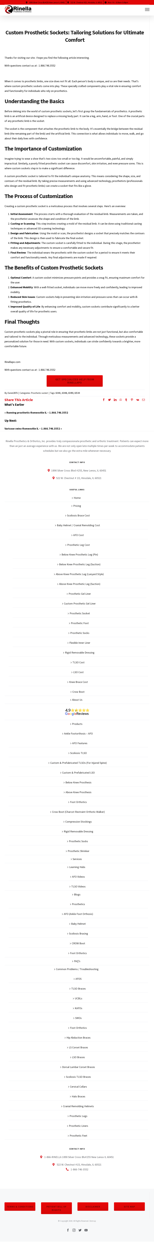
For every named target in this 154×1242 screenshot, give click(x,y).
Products (77, 724)
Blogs (77, 894)
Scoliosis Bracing (78, 933)
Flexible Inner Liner (79, 642)
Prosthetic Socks (79, 633)
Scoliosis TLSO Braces (78, 1077)
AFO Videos (78, 876)
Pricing (77, 506)
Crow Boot (78, 691)
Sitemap (92, 1221)
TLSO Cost (78, 662)
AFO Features (79, 743)
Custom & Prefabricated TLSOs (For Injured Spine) (78, 763)
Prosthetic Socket (80, 613)
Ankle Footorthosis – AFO (78, 733)
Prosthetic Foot (80, 623)
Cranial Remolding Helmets (78, 1106)
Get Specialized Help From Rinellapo (74, 381)
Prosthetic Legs (78, 1116)
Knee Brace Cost (78, 682)
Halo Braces (78, 1096)
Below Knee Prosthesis (78, 782)
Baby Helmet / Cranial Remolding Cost (78, 525)
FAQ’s (77, 961)
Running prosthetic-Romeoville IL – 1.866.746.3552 (37, 412)
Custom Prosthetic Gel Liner (80, 603)
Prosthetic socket (39, 393)
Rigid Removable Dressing (79, 652)
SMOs (78, 1018)
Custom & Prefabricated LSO (78, 772)
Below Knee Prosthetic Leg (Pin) (80, 554)
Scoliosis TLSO (78, 753)
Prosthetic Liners (78, 1126)
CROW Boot (78, 943)
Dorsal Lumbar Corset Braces (78, 1067)
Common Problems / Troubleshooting (77, 969)
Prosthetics (78, 904)
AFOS (78, 978)
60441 (58, 393)
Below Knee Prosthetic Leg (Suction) (79, 564)
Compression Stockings (78, 821)
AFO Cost (78, 535)
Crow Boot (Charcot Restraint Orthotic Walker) (78, 812)
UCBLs (78, 998)
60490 (70, 393)
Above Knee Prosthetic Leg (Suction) (79, 584)
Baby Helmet (78, 923)
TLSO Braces (78, 988)
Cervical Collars (78, 1086)
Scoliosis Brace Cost (78, 515)
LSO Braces (78, 1057)
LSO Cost (78, 672)
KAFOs (78, 1008)
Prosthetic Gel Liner (80, 593)
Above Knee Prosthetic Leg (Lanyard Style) (80, 574)
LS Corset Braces (78, 1047)
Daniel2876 (13, 393)
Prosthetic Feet (78, 1135)
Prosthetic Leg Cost (78, 545)
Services (77, 859)
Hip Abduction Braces (78, 1037)
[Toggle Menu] (147, 9)
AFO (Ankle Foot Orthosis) (78, 914)
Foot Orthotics (78, 802)
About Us (77, 699)
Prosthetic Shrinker (78, 851)
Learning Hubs (77, 867)
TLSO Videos (78, 886)
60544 (77, 393)
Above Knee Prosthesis (78, 792)
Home (77, 498)
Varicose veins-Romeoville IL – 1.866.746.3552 (32, 428)
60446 (64, 393)
